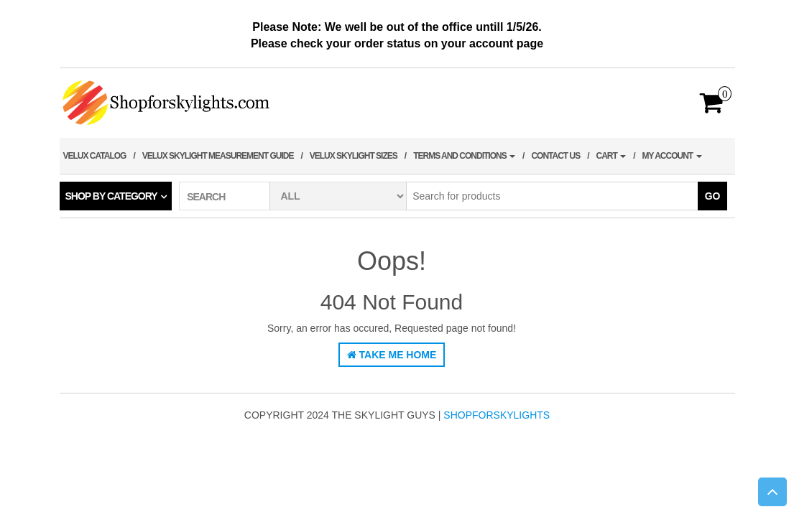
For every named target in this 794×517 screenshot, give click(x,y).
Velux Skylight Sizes (353, 156)
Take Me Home (392, 354)
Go (713, 196)
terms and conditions (464, 156)
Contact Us (555, 156)
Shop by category (111, 196)
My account (672, 156)
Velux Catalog (94, 156)
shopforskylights (496, 415)
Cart (611, 156)
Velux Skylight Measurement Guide (218, 156)
